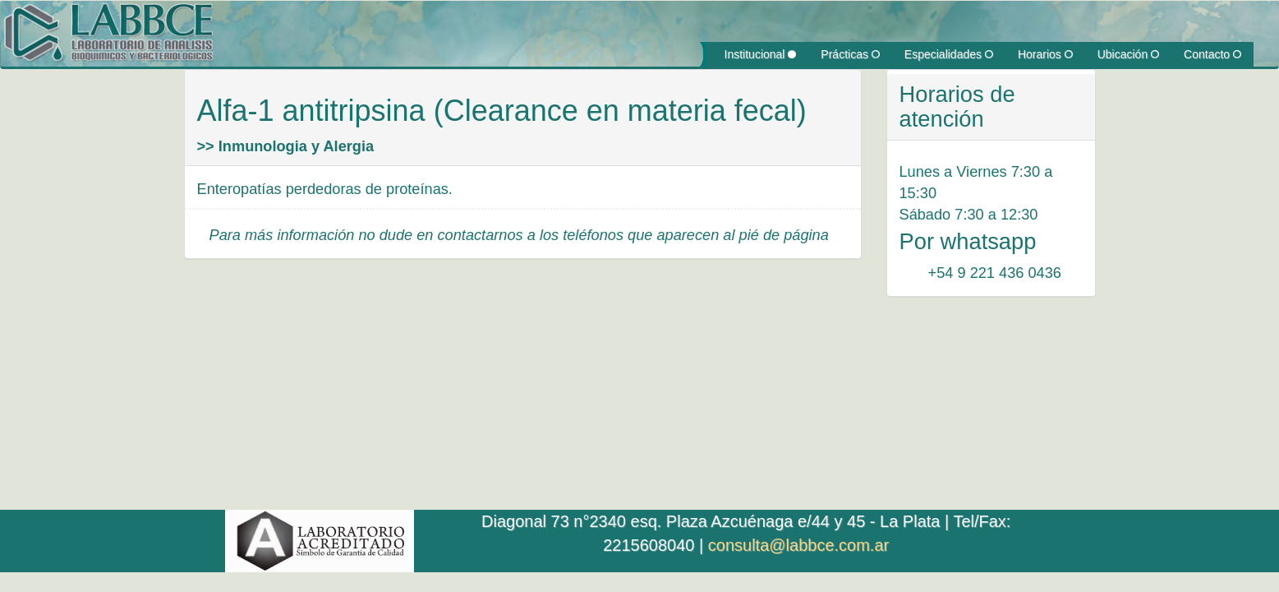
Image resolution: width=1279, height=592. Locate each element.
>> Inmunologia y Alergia (286, 146)
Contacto (1212, 54)
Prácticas (850, 54)
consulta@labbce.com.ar (798, 545)
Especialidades (948, 54)
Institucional (761, 54)
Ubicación (1128, 54)
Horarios (1045, 54)
